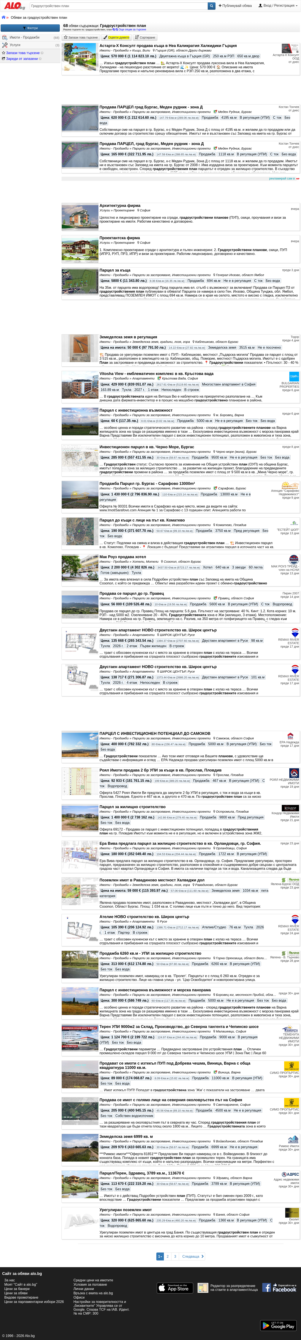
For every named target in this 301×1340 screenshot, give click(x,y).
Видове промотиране (21, 1297)
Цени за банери (17, 1289)
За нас (9, 1280)
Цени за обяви (15, 1293)
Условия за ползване (90, 1284)
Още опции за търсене (129, 29)
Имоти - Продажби (21, 37)
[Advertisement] (181, 192)
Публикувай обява (235, 5)
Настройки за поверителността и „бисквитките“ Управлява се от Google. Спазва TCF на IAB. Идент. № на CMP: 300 (101, 1307)
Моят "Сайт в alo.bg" (20, 1284)
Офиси (78, 1297)
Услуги (11, 45)
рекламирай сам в (283, 179)
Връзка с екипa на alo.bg (93, 1293)
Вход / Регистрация (278, 6)
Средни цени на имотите (93, 1280)
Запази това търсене (21, 53)
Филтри (30, 28)
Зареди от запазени (20, 59)
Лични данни (83, 1289)
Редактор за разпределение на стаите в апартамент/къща (228, 1288)
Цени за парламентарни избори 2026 (34, 1302)
